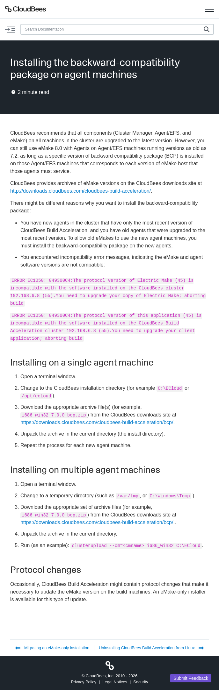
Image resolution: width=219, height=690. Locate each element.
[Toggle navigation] (209, 9)
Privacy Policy (83, 681)
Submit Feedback (190, 678)
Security (140, 681)
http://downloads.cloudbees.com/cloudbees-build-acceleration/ (80, 191)
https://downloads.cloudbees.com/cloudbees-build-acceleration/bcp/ (96, 422)
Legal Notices (114, 681)
